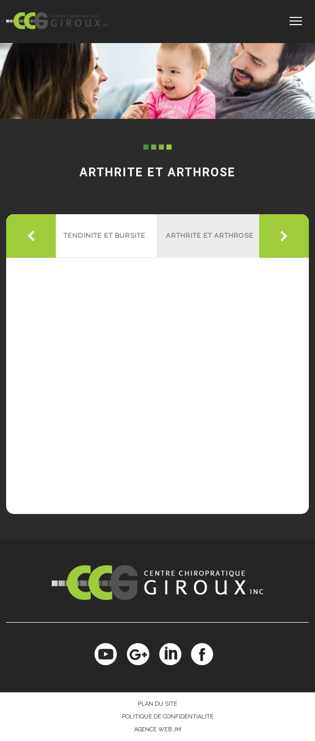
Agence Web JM (157, 729)
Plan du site (157, 704)
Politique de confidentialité (168, 716)
